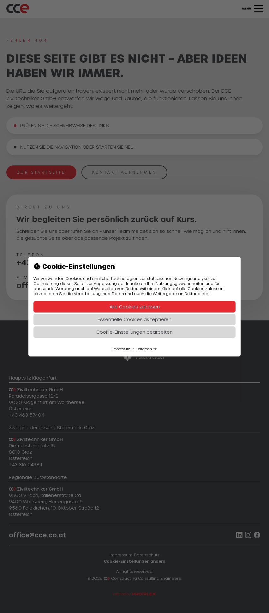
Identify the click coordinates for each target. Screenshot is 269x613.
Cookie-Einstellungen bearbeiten (134, 332)
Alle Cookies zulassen (135, 306)
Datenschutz (147, 349)
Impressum (121, 349)
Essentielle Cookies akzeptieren (134, 319)
